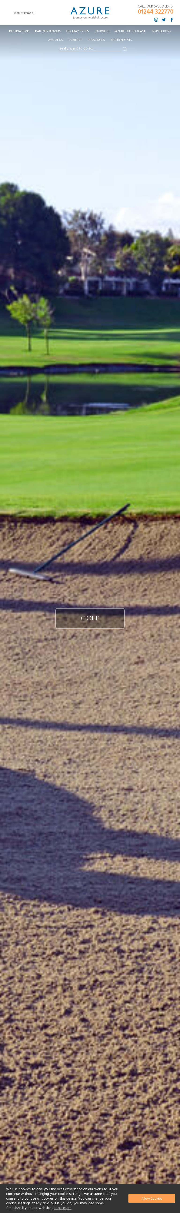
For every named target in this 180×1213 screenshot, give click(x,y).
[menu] (90, 37)
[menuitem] (19, 31)
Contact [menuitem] (75, 40)
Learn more (62, 1207)
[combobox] (90, 48)
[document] (90, 1198)
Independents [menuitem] (121, 40)
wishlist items (24, 13)
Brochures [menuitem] (96, 40)
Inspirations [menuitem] (161, 31)
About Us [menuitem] (55, 40)
